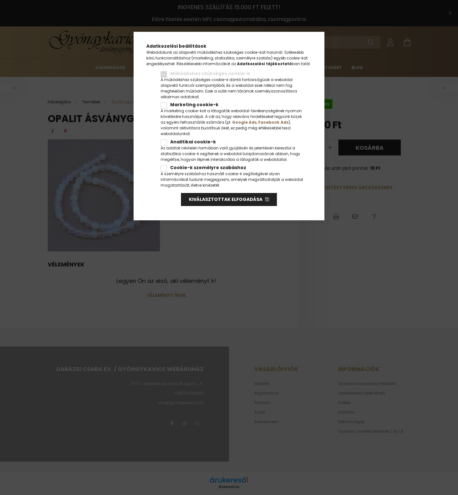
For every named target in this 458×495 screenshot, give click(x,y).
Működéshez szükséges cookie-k (210, 73)
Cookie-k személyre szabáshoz (208, 167)
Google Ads (244, 122)
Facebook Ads (273, 122)
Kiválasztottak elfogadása (225, 199)
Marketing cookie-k (194, 104)
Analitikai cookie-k (193, 142)
